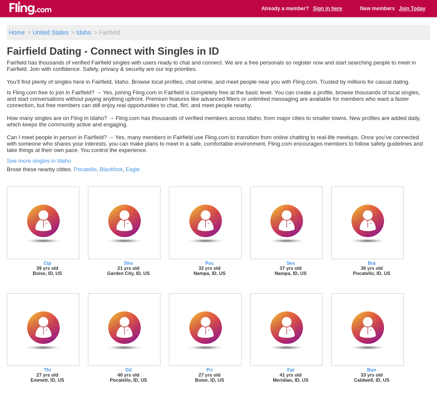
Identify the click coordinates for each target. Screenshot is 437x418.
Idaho (83, 32)
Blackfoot (111, 169)
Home (17, 32)
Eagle (132, 169)
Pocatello (85, 169)
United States (50, 32)
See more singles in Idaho (39, 161)
